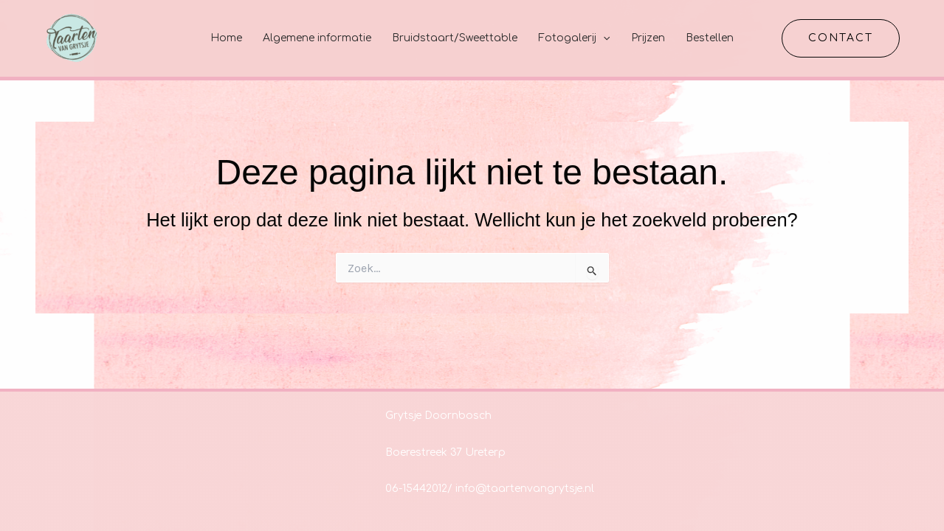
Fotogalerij (574, 38)
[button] (841, 38)
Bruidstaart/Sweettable (454, 38)
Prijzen (648, 38)
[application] (603, 38)
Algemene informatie (317, 38)
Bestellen (710, 38)
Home (226, 38)
